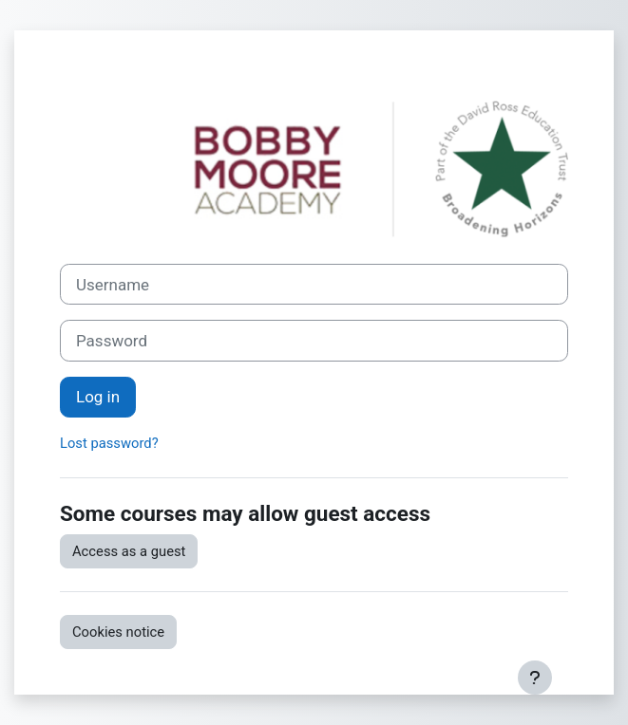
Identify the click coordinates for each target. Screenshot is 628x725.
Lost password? (109, 443)
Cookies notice (118, 632)
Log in (98, 396)
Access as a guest (128, 551)
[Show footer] (535, 677)
